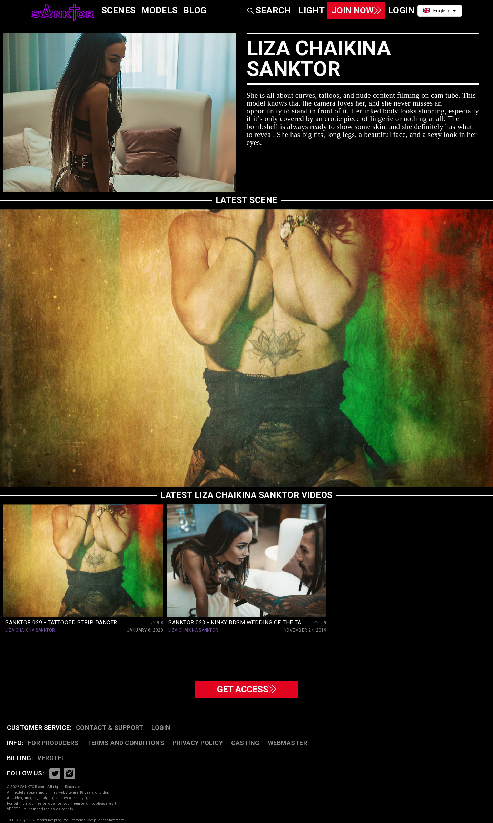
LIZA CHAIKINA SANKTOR (30, 630)
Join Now (354, 10)
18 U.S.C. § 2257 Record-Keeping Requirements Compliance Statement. (66, 820)
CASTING (245, 742)
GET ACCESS (246, 688)
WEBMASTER (287, 742)
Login (161, 727)
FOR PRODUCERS (53, 742)
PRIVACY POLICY (197, 742)
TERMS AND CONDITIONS (125, 742)
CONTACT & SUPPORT (110, 727)
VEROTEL (51, 758)
